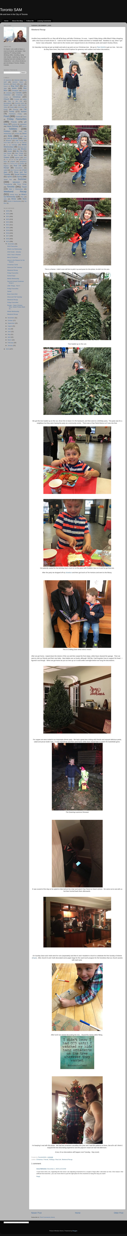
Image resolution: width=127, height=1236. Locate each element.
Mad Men (16, 142)
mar (7, 144)
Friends (46, 1159)
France (24, 116)
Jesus (24, 133)
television (16, 182)
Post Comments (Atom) (47, 1217)
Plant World (101, 47)
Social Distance (20, 174)
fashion (23, 111)
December (11, 244)
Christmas (39, 1159)
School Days (11, 276)
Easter (12, 107)
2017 (8, 236)
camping (8, 93)
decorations (7, 103)
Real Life (58, 1159)
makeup (24, 142)
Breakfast (15, 90)
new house (7, 153)
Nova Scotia (18, 155)
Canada (19, 93)
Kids (10, 136)
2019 (8, 230)
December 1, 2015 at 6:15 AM (56, 1169)
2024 (8, 216)
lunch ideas (7, 142)
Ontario (6, 157)
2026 (8, 211)
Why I (22, 197)
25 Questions (8, 80)
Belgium (6, 86)
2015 (8, 241)
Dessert (6, 105)
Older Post (118, 1213)
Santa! (9, 291)
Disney (15, 105)
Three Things (22, 184)
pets (12, 159)
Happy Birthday (12, 126)
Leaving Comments (44, 21)
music (10, 151)
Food (6, 116)
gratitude (14, 124)
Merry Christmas (12, 257)
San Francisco (15, 170)
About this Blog (17, 21)
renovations (19, 168)
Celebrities (7, 95)
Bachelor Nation (18, 82)
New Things (19, 153)
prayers (12, 161)
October (10, 320)
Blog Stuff (15, 86)
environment (20, 107)
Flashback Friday (15, 114)
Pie (17, 159)
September (11, 323)
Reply (38, 1176)
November (11, 318)
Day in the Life (15, 101)
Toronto (11, 186)
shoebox (69, 572)
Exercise (15, 109)
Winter (13, 199)
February (11, 342)
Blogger (74, 1231)
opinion (17, 157)
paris (25, 157)
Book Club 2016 (12, 294)
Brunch (24, 90)
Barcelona (7, 84)
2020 (8, 227)
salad (5, 170)
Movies (23, 149)
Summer (22, 179)
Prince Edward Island (12, 163)
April (9, 337)
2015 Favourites (12, 246)
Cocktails (16, 99)
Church (6, 99)
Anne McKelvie (41, 1169)
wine (5, 199)
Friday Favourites (16, 119)
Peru (7, 159)
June (9, 331)
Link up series (12, 138)
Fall (25, 109)
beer (21, 84)
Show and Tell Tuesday (14, 267)
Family (11, 111)
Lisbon (24, 138)
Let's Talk (23, 136)
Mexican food (22, 147)
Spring (19, 177)
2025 (8, 213)
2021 (8, 225)
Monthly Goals (12, 149)
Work (24, 199)
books (14, 88)
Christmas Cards (12, 264)
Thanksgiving (8, 184)
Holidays (52, 1159)
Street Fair (8, 179)
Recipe (6, 168)
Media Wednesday (13, 278)
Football (18, 116)
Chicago (6, 97)
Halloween (23, 124)
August (10, 326)
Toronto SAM (11, 10)
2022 (8, 222)
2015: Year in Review (14, 254)
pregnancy (23, 161)
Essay (6, 109)
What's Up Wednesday (14, 249)
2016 (8, 238)
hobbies (13, 128)
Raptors (6, 166)
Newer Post (36, 1213)
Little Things (19, 140)
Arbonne (17, 80)
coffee (24, 99)
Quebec (22, 163)
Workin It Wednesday (14, 201)
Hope (34, 958)
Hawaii (24, 126)
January (10, 345)
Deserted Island (19, 103)
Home (6, 21)
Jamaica (17, 133)
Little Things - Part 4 (13, 286)
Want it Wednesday (16, 189)
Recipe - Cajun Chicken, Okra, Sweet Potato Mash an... (16, 306)
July (9, 329)
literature (9, 140)
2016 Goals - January (14, 252)
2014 (8, 349)
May (9, 334)
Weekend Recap (67, 1159)
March (10, 340)
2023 (8, 219)
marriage (14, 145)
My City (20, 151)
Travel (24, 187)
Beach (14, 84)
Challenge (19, 95)
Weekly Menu (14, 194)
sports (9, 177)
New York (7, 155)
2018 (8, 233)
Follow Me (30, 21)
